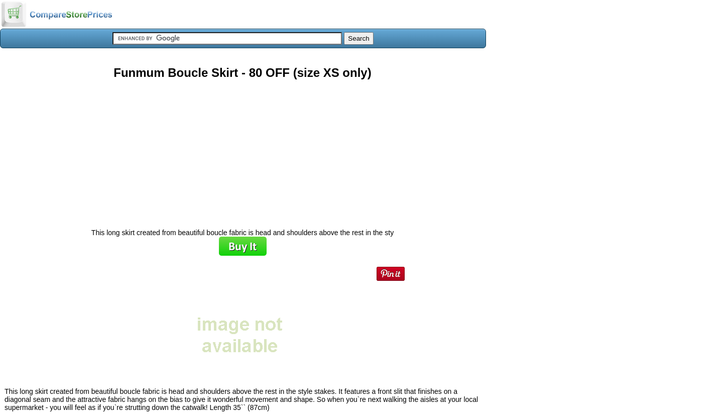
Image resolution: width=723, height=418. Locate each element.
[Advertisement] (243, 150)
